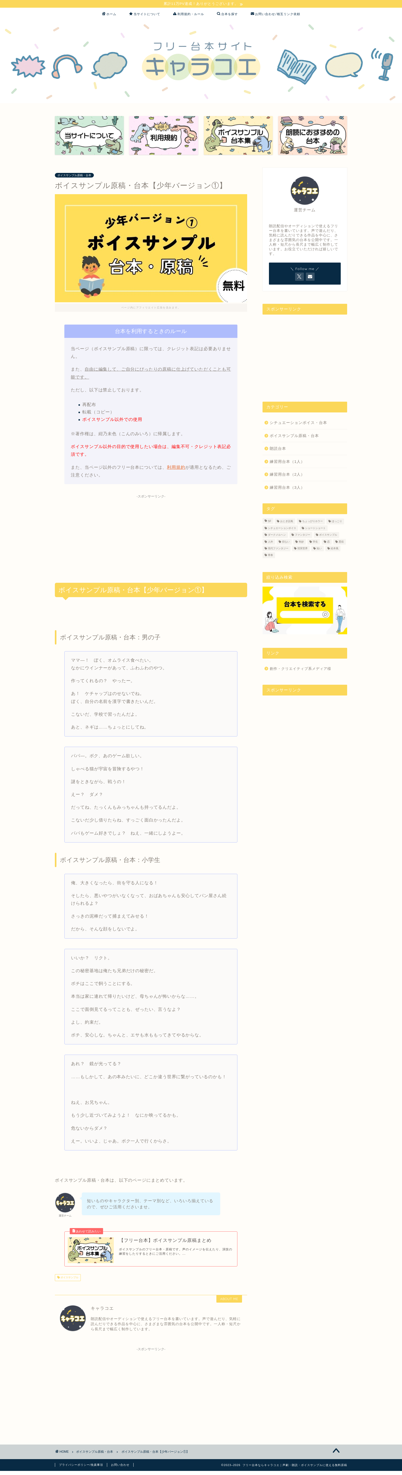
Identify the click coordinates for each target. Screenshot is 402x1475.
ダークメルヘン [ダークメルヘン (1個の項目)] (277, 535)
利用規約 (176, 468)
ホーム (109, 15)
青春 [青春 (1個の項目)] (270, 556)
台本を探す (227, 15)
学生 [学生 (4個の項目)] (315, 542)
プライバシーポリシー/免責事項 (81, 1468)
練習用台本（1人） (287, 462)
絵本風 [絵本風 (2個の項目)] (334, 549)
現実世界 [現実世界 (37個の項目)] (302, 549)
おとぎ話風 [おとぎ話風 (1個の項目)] (286, 522)
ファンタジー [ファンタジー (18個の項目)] (302, 535)
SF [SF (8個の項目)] (269, 522)
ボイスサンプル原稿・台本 (74, 176)
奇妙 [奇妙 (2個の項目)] (301, 542)
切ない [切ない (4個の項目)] (286, 542)
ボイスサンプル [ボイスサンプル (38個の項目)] (328, 535)
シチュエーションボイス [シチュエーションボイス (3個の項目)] (282, 528)
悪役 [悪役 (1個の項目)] (341, 542)
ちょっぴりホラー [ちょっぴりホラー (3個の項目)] (312, 522)
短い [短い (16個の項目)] (319, 549)
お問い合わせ (120, 1468)
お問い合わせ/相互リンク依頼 (275, 15)
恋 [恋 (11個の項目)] (328, 542)
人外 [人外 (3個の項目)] (270, 542)
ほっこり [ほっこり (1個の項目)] (337, 522)
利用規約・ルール (188, 15)
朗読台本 (278, 449)
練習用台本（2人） (287, 475)
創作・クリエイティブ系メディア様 (300, 669)
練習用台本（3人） (287, 488)
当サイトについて (144, 15)
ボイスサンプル (69, 1281)
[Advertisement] (151, 537)
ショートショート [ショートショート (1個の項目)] (315, 528)
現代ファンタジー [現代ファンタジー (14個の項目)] (278, 549)
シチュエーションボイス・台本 (298, 423)
